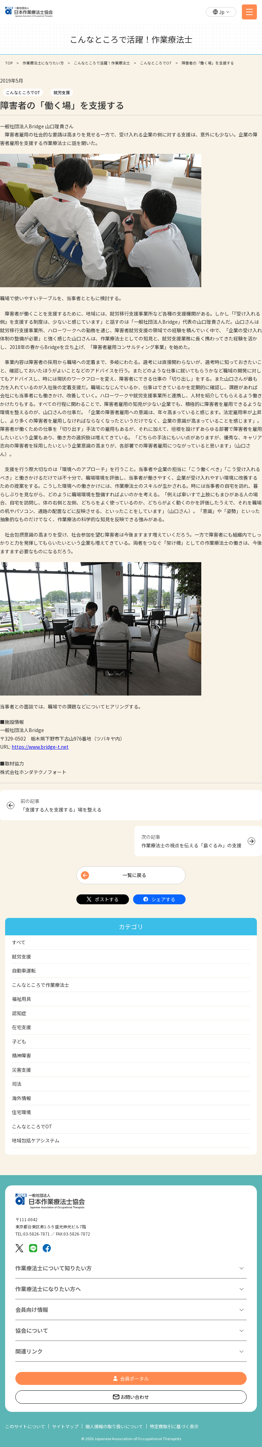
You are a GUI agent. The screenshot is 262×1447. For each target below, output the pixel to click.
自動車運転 (24, 970)
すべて (19, 942)
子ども (19, 1041)
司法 (16, 1083)
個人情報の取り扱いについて (114, 1426)
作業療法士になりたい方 (43, 62)
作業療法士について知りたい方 (53, 1268)
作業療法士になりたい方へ (48, 1289)
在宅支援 (21, 1027)
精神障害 (21, 1055)
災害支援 (21, 1069)
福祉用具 (21, 998)
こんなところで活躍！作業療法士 (102, 62)
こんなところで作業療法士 (40, 984)
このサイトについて (25, 1426)
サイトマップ (65, 1426)
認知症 (19, 1013)
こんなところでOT (156, 62)
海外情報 (21, 1098)
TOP (9, 62)
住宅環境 (21, 1112)
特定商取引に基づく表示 (174, 1426)
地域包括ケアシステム (35, 1140)
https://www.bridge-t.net (40, 746)
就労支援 (62, 92)
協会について (31, 1330)
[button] (221, 12)
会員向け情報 (31, 1309)
